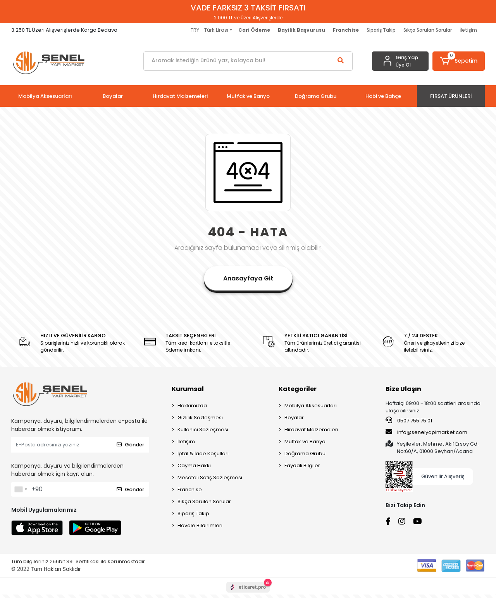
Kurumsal (188, 388)
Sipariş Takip (381, 30)
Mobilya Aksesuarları (310, 405)
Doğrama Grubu (305, 453)
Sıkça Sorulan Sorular (427, 30)
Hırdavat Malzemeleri (311, 429)
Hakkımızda (192, 405)
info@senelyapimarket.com (426, 432)
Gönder (130, 444)
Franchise (189, 489)
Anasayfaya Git (248, 278)
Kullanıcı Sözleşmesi (202, 429)
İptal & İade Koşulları (203, 453)
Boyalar (294, 417)
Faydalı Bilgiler (302, 465)
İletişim (468, 30)
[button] (458, 61)
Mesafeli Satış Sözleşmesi (209, 477)
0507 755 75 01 (409, 420)
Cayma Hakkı (194, 465)
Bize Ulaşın (403, 388)
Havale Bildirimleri (199, 525)
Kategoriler (298, 388)
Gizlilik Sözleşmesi (200, 417)
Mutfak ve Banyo (305, 441)
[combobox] (20, 489)
